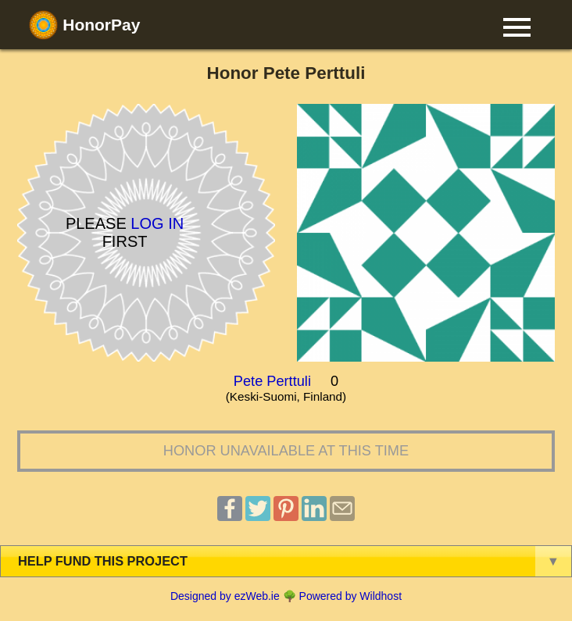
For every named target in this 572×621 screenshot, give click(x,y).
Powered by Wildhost (350, 596)
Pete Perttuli (272, 381)
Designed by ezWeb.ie (225, 596)
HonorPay (85, 25)
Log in (157, 223)
